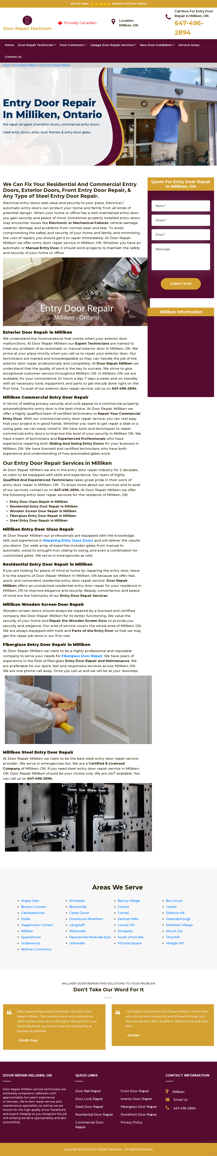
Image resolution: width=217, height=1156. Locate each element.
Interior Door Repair (136, 1099)
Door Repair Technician (36, 45)
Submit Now (181, 283)
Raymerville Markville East (90, 937)
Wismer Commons (36, 949)
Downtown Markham (86, 919)
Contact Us (13, 57)
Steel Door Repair (89, 1107)
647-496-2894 (184, 1108)
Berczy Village (129, 901)
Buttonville (77, 907)
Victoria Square (130, 943)
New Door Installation (156, 45)
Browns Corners (33, 907)
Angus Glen (30, 901)
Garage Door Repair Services (112, 45)
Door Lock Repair (89, 1099)
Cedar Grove (79, 913)
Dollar (25, 919)
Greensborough (178, 919)
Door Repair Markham (106, 1149)
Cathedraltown (33, 913)
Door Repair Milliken (24, 65)
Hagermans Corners (37, 925)
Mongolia (125, 931)
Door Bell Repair (88, 1091)
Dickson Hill (175, 913)
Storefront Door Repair (139, 1114)
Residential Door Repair (94, 1114)
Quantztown (31, 937)
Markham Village (179, 925)
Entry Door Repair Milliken (54, 65)
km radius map (181, 357)
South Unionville (130, 937)
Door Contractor (72, 45)
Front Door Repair (135, 1091)
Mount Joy (174, 931)
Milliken (27, 931)
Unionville (77, 943)
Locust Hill (126, 925)
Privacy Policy (132, 1122)
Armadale (77, 901)
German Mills (128, 919)
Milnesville (77, 931)
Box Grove (174, 901)
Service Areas (189, 45)
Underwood (30, 943)
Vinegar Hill (175, 943)
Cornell (123, 913)
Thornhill (173, 937)
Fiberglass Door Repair (139, 1107)
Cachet (123, 907)
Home (9, 45)
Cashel (171, 907)
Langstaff (77, 925)
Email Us (180, 1100)
